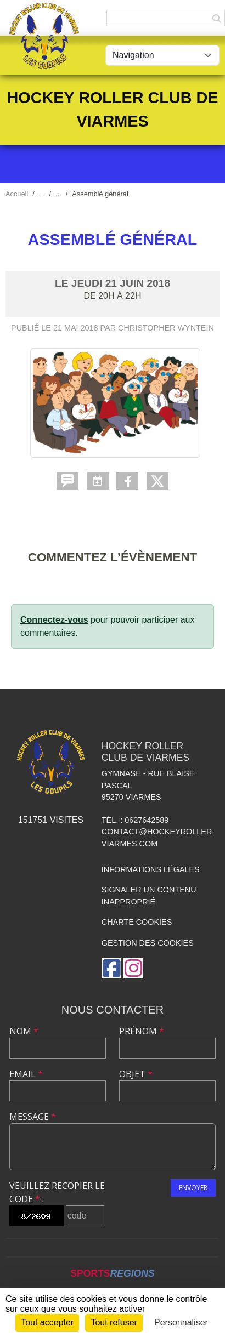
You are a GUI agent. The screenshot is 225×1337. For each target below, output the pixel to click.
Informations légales (151, 869)
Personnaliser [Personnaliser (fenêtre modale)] (181, 1322)
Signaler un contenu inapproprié (149, 895)
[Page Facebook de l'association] (111, 968)
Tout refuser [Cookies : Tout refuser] (114, 1322)
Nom (23, 1031)
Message (32, 1117)
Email (26, 1074)
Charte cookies (137, 922)
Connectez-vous (54, 619)
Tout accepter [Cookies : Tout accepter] (47, 1322)
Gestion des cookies (148, 942)
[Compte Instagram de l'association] (133, 968)
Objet (136, 1074)
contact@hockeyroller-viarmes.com (158, 837)
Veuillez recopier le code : (57, 1192)
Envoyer (193, 1187)
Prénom (141, 1031)
